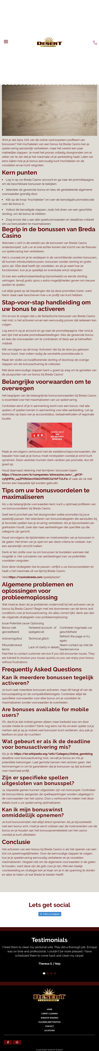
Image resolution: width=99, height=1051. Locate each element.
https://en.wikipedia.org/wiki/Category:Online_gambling (53, 753)
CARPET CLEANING (49, 1014)
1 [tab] (44, 973)
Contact (49, 1026)
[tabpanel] (49, 955)
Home (49, 1009)
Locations (49, 1031)
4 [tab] (55, 973)
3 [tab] (51, 973)
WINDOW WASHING (49, 1018)
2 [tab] (47, 973)
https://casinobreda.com (25, 577)
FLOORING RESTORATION (49, 1022)
